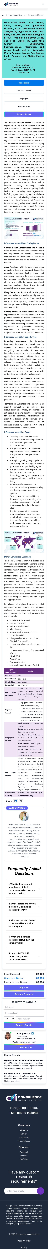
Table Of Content (24, 91)
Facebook (24, 1152)
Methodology (24, 106)
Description (24, 83)
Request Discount (24, 994)
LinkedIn (24, 1156)
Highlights (24, 98)
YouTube (24, 1159)
